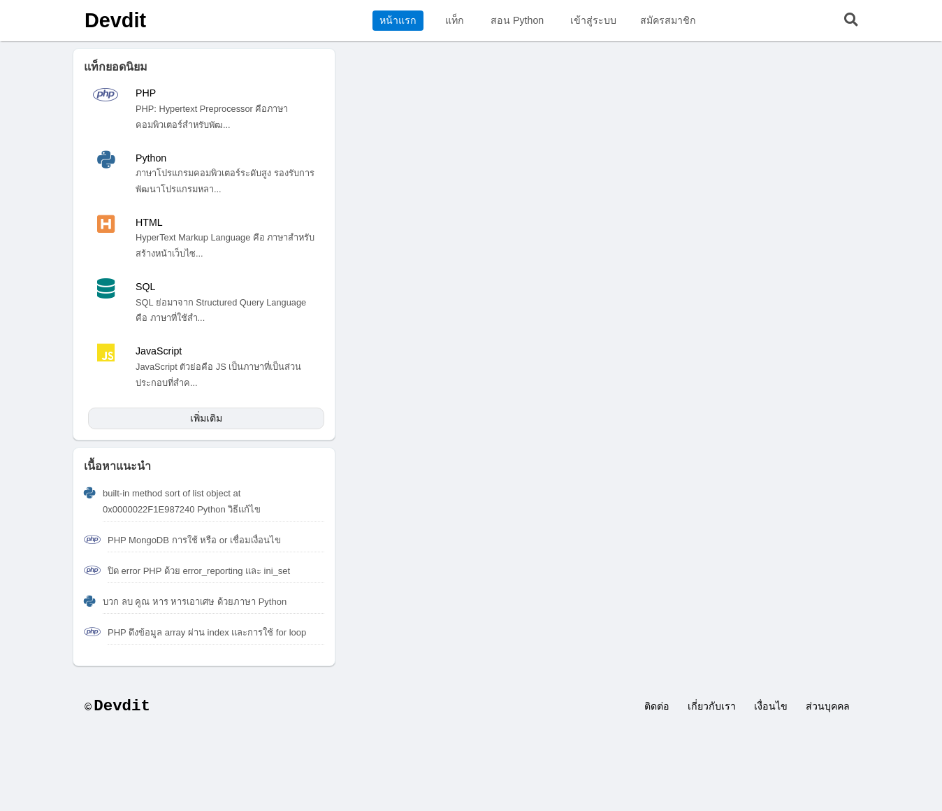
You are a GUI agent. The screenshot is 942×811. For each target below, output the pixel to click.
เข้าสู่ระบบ (593, 20)
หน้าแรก (397, 20)
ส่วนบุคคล (828, 706)
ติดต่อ (656, 706)
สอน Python (517, 20)
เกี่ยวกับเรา (712, 706)
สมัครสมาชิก (668, 20)
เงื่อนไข (771, 706)
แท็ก (454, 20)
